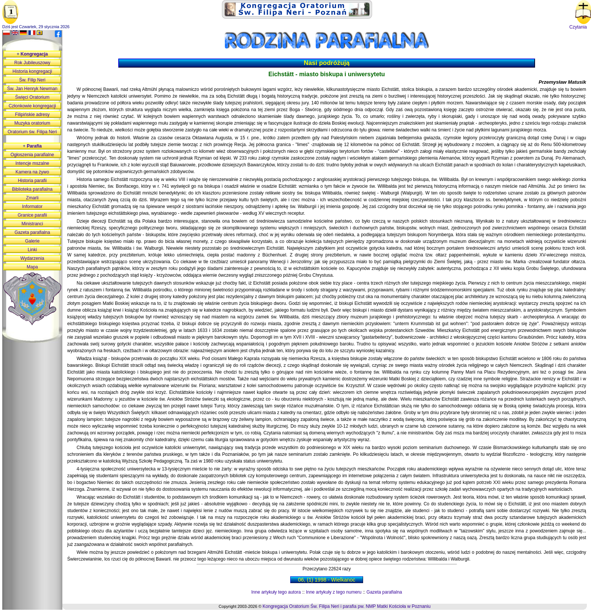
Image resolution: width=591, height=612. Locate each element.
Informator (32, 206)
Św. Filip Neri (32, 80)
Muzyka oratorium (32, 123)
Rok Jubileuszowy (32, 62)
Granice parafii (32, 215)
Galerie (32, 241)
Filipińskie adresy (32, 114)
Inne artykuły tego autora (276, 592)
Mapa (32, 267)
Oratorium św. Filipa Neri (32, 131)
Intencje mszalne (32, 163)
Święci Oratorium (32, 97)
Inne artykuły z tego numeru (334, 592)
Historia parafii (32, 180)
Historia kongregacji (32, 71)
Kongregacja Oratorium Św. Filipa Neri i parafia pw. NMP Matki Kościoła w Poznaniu (346, 606)
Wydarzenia (32, 258)
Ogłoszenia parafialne (32, 154)
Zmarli (32, 197)
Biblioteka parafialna (32, 189)
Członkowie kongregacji (32, 106)
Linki (32, 249)
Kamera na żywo (32, 172)
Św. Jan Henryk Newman (32, 88)
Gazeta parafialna (384, 592)
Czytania (578, 27)
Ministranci (32, 223)
